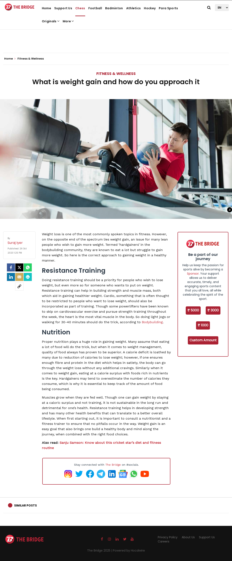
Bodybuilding (152, 322)
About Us (188, 537)
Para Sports (168, 8)
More (68, 21)
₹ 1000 (203, 325)
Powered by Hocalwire (129, 550)
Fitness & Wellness (116, 73)
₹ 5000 (193, 310)
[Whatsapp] (28, 267)
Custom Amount (203, 340)
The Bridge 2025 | (100, 550)
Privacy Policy (168, 537)
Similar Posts (25, 505)
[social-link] (19, 286)
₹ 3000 (213, 310)
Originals (51, 21)
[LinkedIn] (11, 277)
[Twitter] (19, 267)
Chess (80, 8)
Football (95, 8)
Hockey (150, 8)
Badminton (114, 8)
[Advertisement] (116, 40)
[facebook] (11, 267)
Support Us (63, 8)
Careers (163, 541)
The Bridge (113, 464)
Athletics (133, 8)
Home (46, 8)
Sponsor (193, 273)
